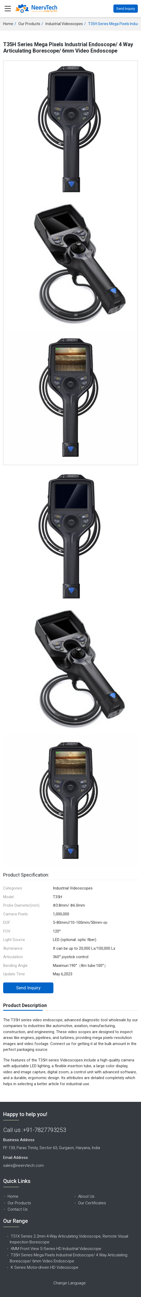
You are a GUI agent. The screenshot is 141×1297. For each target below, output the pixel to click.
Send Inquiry (125, 9)
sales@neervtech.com (23, 1165)
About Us (86, 1196)
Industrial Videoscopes (64, 24)
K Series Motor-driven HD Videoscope (44, 1267)
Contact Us (18, 1209)
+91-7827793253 (44, 1130)
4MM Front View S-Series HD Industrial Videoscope (56, 1248)
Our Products (29, 24)
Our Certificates (92, 1203)
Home (8, 24)
